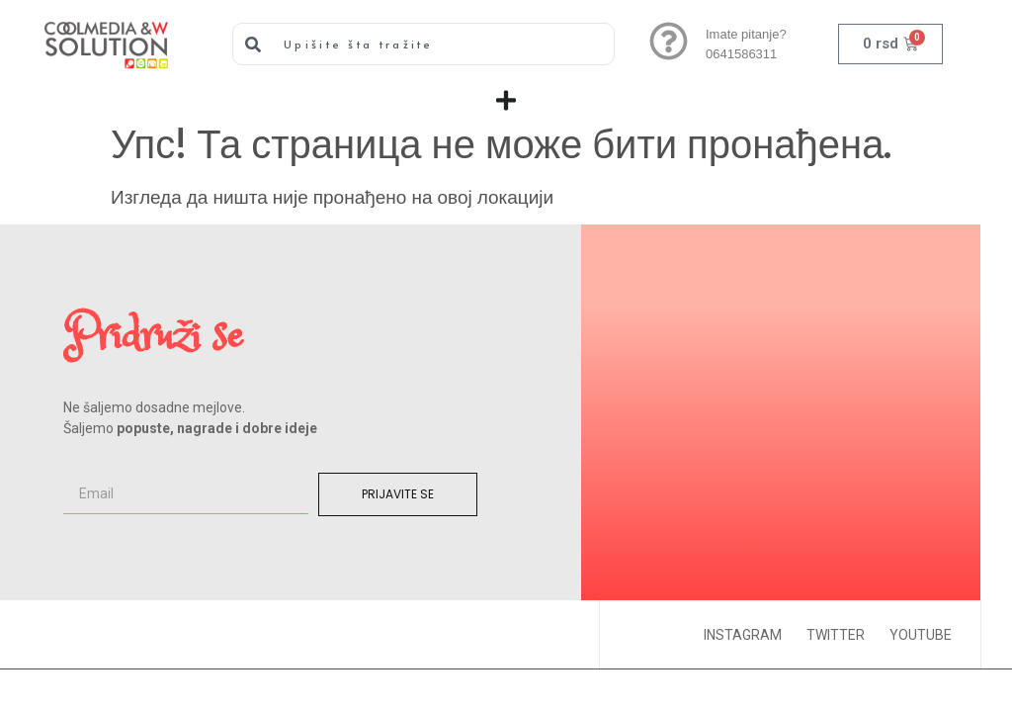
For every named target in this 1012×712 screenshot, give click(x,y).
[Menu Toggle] (506, 100)
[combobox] (423, 44)
